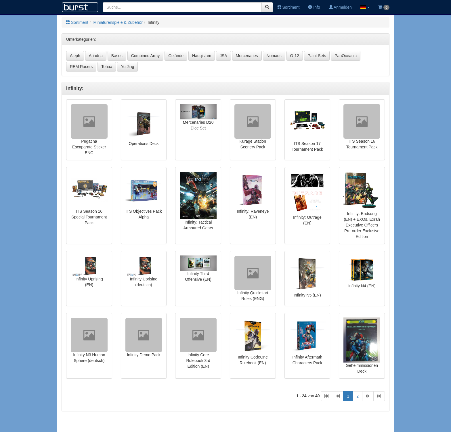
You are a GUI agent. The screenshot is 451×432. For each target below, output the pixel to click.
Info (314, 7)
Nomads (274, 55)
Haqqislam (201, 55)
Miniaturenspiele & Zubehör (118, 22)
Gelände (176, 55)
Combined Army (145, 55)
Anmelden (340, 7)
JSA (223, 55)
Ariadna (96, 55)
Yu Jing (127, 66)
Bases (117, 55)
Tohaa (106, 66)
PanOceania (346, 55)
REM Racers (81, 66)
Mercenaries (247, 55)
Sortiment (288, 7)
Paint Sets (317, 55)
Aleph (75, 55)
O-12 (294, 55)
